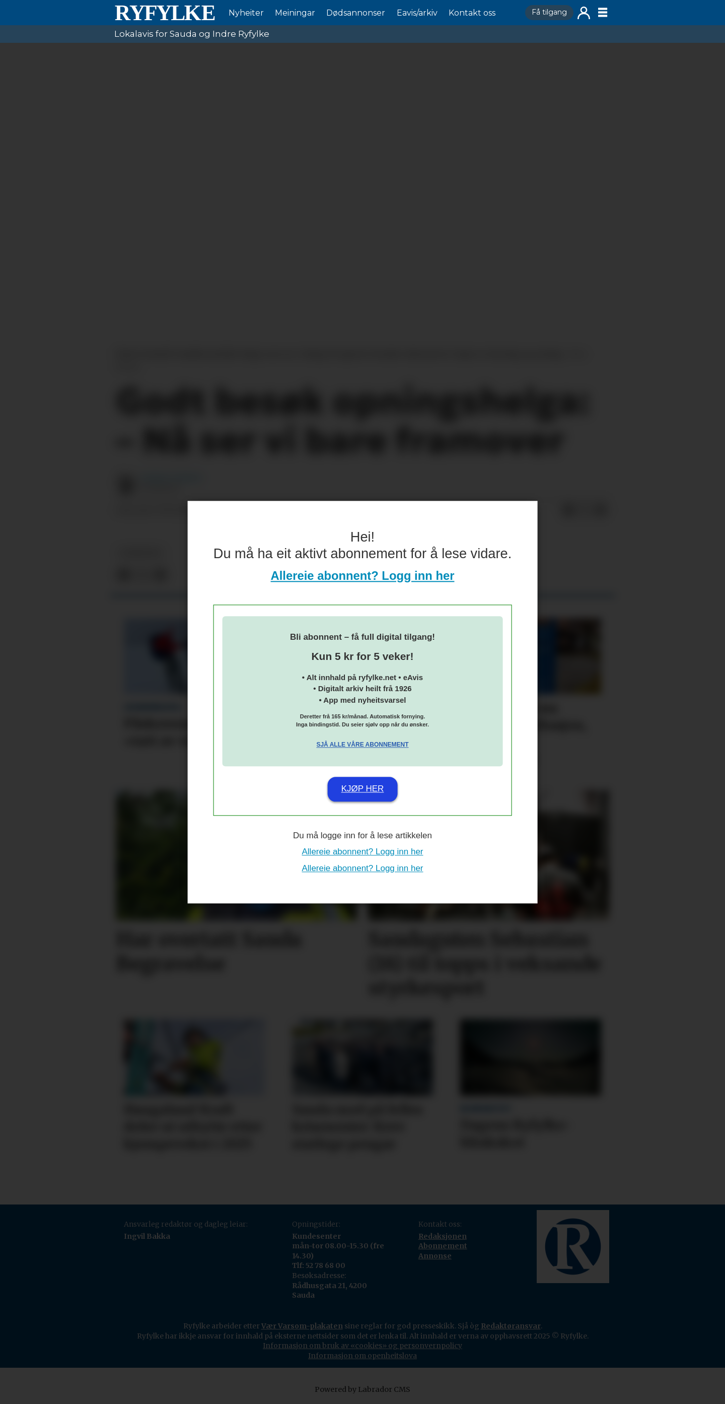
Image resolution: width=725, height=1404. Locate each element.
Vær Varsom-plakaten (302, 1325)
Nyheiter (246, 13)
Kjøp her (362, 789)
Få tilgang (549, 12)
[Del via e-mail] (600, 510)
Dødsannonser (355, 13)
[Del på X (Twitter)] (584, 510)
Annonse (435, 1255)
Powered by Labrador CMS (362, 1389)
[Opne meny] (602, 12)
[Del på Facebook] (568, 510)
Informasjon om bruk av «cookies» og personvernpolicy (362, 1345)
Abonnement (442, 1245)
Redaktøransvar (511, 1325)
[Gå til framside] (164, 13)
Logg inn (583, 13)
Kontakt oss (472, 13)
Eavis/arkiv (417, 13)
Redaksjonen (442, 1236)
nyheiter (140, 553)
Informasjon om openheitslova (362, 1355)
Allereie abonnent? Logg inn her (363, 575)
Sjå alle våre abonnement (362, 745)
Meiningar (295, 13)
